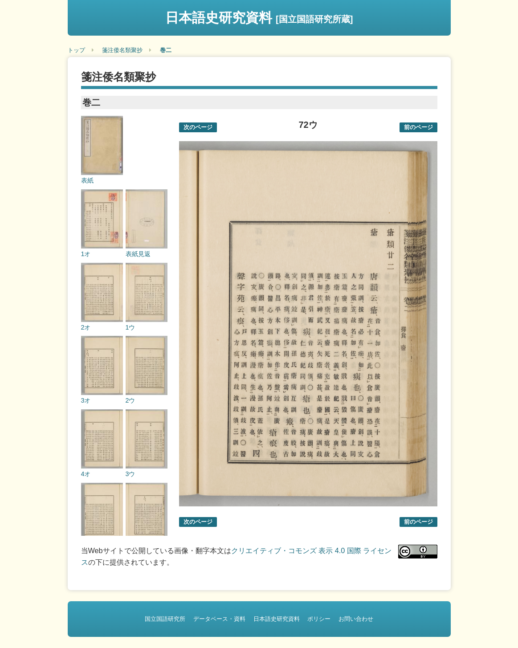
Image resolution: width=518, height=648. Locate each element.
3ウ (130, 473)
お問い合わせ (356, 618)
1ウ (130, 327)
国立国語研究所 (165, 618)
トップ (76, 50)
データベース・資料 (219, 618)
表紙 (87, 180)
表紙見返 (138, 253)
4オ (86, 473)
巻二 (165, 50)
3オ (86, 400)
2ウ (130, 400)
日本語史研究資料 (259, 17)
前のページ (418, 127)
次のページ (198, 127)
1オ (86, 253)
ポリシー (318, 618)
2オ (86, 327)
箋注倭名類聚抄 (122, 50)
